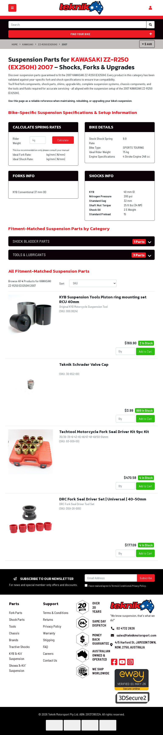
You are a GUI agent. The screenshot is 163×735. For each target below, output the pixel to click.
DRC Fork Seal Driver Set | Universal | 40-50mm (102, 499)
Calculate (63, 140)
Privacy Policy (139, 585)
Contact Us (50, 660)
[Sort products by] (93, 283)
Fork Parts (15, 613)
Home (15, 44)
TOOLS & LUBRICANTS (29, 254)
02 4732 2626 (126, 628)
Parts (14, 604)
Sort (61, 283)
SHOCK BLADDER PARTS (31, 241)
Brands (13, 640)
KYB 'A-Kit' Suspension (16, 656)
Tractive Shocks (19, 647)
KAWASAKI (27, 44)
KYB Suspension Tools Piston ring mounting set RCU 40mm (102, 299)
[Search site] (150, 24)
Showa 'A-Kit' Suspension (17, 667)
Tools (12, 626)
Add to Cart (145, 351)
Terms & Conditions (120, 585)
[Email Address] (111, 578)
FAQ (45, 647)
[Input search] (77, 24)
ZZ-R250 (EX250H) (47, 44)
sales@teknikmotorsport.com (136, 635)
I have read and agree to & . (115, 585)
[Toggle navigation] (12, 8)
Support (50, 604)
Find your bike (111, 34)
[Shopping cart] (150, 8)
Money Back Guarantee (100, 639)
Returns (48, 619)
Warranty (49, 633)
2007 (64, 44)
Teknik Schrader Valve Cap (83, 364)
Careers (48, 653)
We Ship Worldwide (100, 671)
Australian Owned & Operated (101, 655)
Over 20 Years (96, 607)
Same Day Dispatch (99, 623)
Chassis (14, 633)
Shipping (49, 640)
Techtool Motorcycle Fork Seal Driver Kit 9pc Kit (104, 431)
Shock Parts (17, 619)
